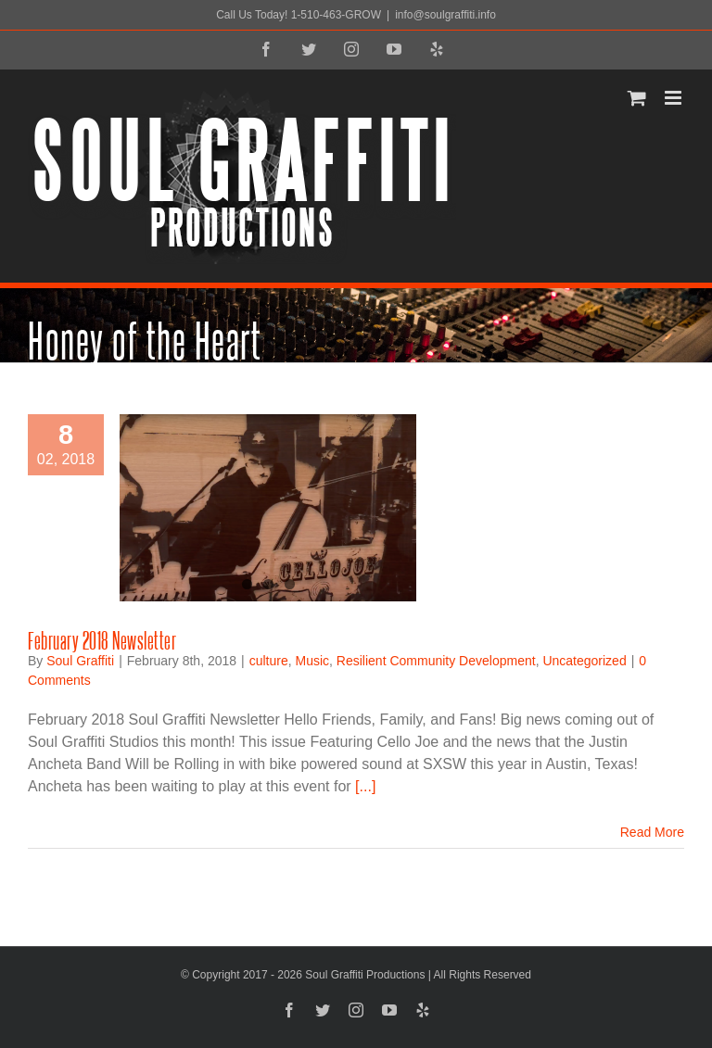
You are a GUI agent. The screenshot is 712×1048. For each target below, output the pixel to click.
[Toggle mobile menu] (674, 97)
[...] (365, 786)
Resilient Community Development (436, 660)
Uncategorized (584, 660)
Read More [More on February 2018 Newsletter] (652, 832)
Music (313, 660)
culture (268, 660)
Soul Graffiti (80, 660)
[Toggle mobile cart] (637, 97)
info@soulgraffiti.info (445, 14)
